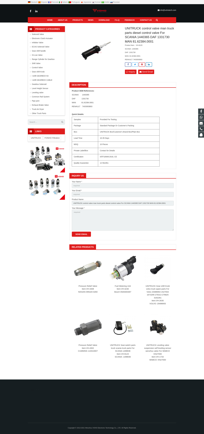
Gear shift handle (39, 57)
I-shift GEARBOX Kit (40, 82)
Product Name (77, 206)
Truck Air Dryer (38, 115)
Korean (96, 2)
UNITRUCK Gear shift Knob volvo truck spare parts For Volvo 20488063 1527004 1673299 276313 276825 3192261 (158, 299)
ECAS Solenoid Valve (40, 53)
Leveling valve (37, 99)
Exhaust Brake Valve (40, 111)
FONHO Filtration (52, 144)
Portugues (74, 2)
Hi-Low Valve (37, 61)
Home (30, 26)
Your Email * (77, 197)
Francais (53, 2)
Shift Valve (36, 70)
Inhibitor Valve (37, 49)
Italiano (63, 2)
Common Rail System (40, 103)
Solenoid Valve (38, 40)
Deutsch (33, 2)
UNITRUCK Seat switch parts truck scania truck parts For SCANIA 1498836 (123, 356)
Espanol (43, 2)
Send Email (146, 78)
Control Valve (50, 26)
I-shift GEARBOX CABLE (42, 86)
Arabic (105, 2)
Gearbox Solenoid (39, 90)
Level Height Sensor (40, 95)
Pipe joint (35, 107)
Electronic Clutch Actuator (42, 45)
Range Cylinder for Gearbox (43, 65)
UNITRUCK (36, 144)
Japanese (86, 2)
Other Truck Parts (39, 120)
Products (39, 26)
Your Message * (78, 215)
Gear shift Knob (38, 78)
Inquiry (130, 78)
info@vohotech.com (168, 10)
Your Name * (77, 188)
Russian (115, 2)
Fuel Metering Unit (123, 294)
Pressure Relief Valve (88, 294)
